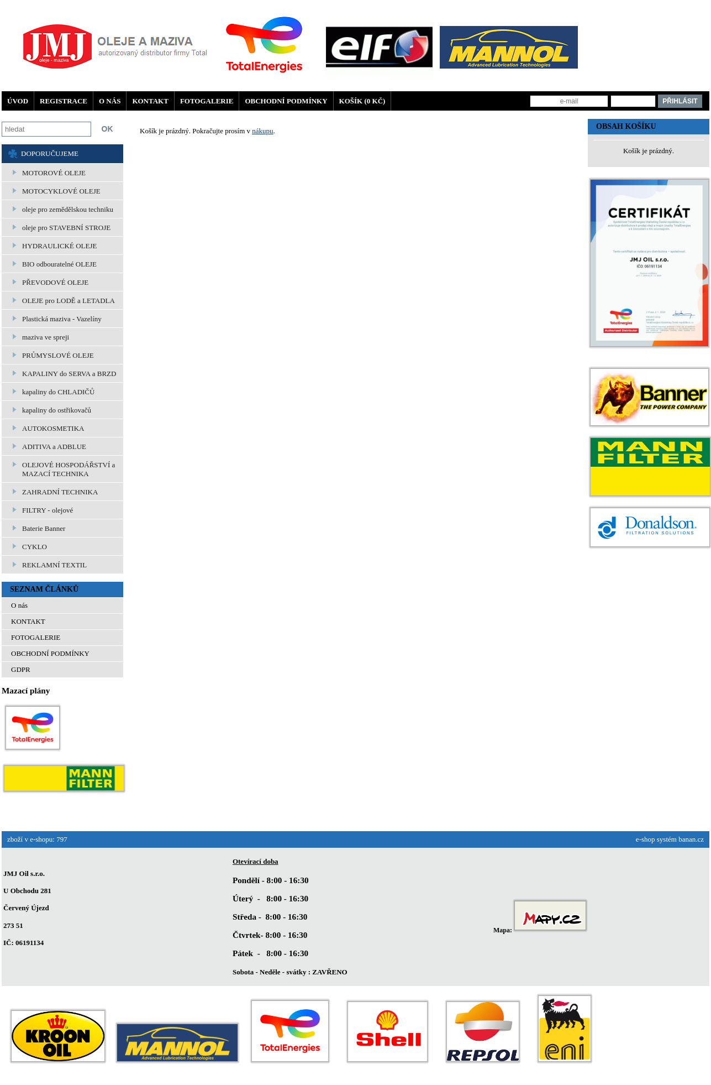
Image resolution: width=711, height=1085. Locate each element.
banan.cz (691, 839)
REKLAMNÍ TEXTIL (54, 565)
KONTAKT (150, 101)
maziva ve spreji (45, 337)
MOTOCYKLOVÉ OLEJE (61, 191)
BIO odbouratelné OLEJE (59, 264)
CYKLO (34, 546)
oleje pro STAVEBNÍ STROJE (66, 227)
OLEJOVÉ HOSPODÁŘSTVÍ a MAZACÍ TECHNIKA (68, 469)
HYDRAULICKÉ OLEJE (59, 246)
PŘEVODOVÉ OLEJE (55, 282)
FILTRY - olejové (47, 510)
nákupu (262, 131)
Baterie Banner (43, 528)
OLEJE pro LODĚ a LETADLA (68, 300)
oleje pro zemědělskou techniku (67, 209)
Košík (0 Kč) (362, 101)
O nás (109, 101)
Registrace (63, 101)
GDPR (20, 669)
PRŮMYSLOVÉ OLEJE (58, 355)
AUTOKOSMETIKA (53, 428)
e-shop (645, 839)
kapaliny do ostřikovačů (56, 410)
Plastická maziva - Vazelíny (62, 319)
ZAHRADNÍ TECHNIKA (60, 492)
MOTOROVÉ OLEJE (54, 173)
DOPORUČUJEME (49, 153)
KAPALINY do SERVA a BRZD (69, 373)
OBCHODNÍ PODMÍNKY (286, 101)
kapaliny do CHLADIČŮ (58, 392)
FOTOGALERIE (207, 101)
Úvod (17, 101)
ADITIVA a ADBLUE (54, 446)
